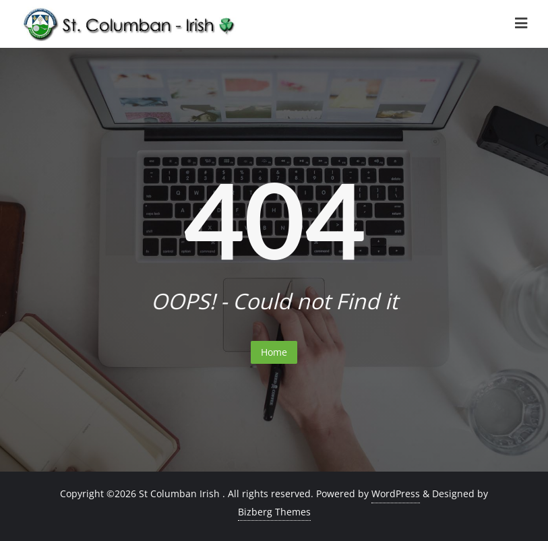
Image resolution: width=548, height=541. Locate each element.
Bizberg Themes (274, 511)
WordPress (395, 493)
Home (274, 352)
